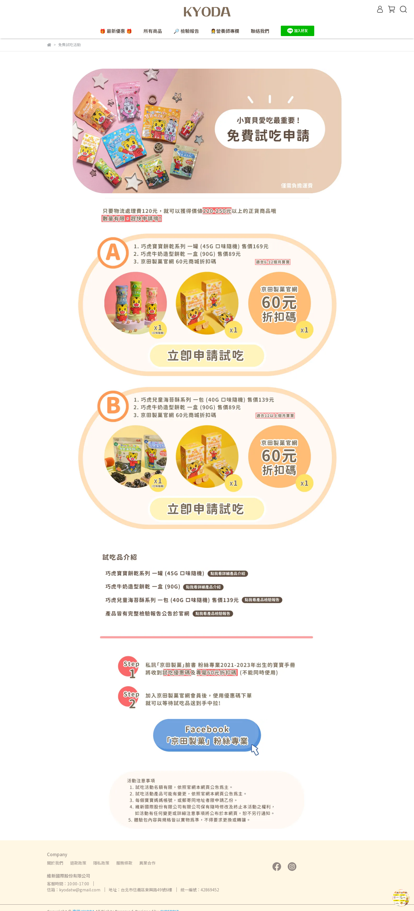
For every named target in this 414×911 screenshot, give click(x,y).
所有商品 (153, 31)
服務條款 (124, 863)
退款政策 (78, 863)
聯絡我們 (260, 31)
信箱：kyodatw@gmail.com (73, 890)
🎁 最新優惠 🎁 (116, 31)
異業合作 (147, 863)
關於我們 (55, 863)
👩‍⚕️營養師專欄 (224, 31)
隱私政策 (101, 863)
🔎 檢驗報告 (186, 31)
